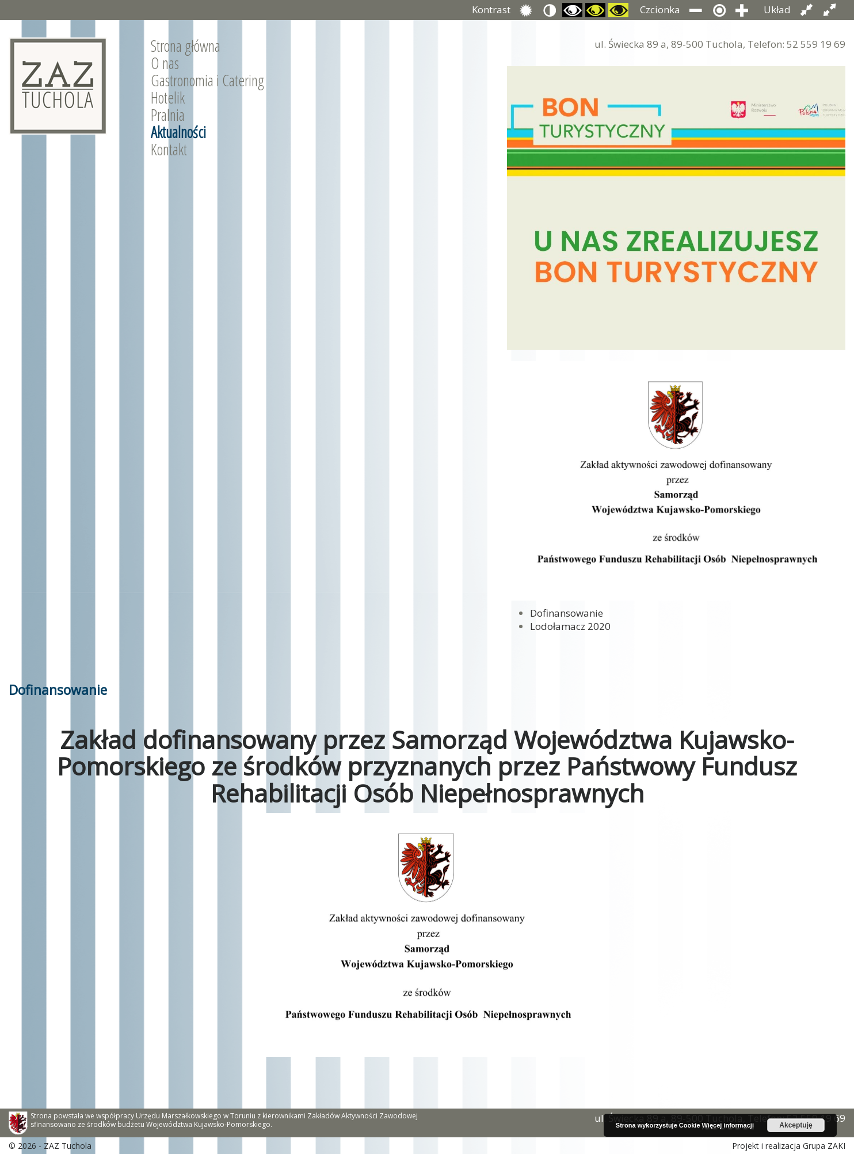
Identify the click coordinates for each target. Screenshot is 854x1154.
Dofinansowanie (566, 613)
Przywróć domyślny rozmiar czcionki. (719, 10)
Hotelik (168, 97)
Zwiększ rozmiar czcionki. (742, 10)
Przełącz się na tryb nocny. (549, 10)
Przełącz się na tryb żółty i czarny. (618, 10)
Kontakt (169, 149)
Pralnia (168, 115)
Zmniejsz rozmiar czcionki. (696, 10)
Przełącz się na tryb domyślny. (526, 10)
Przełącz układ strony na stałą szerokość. (806, 10)
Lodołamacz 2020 (570, 626)
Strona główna (185, 46)
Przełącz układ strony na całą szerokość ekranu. (829, 10)
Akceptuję (795, 1125)
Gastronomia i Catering (207, 80)
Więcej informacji (728, 1125)
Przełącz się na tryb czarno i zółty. (595, 10)
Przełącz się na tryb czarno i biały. (572, 10)
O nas (165, 63)
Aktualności (178, 132)
